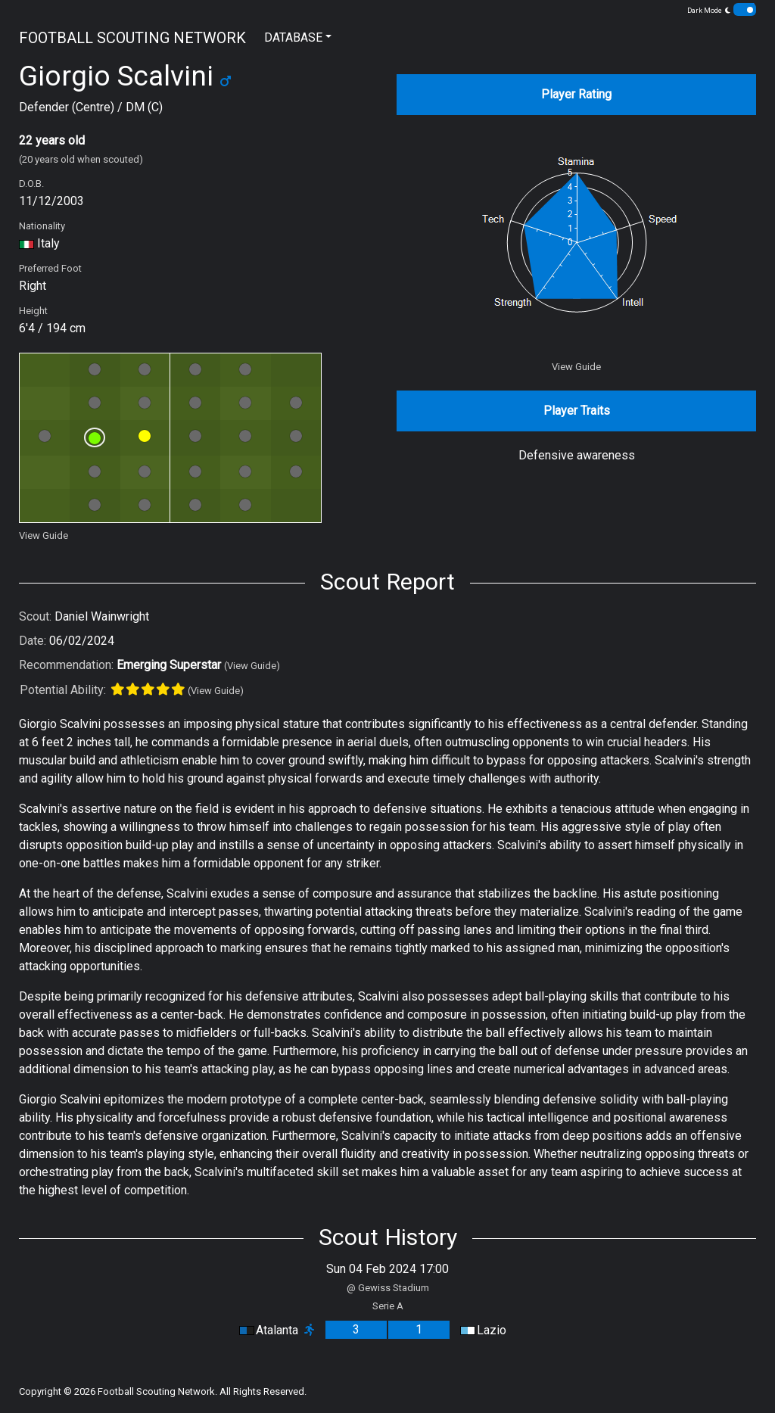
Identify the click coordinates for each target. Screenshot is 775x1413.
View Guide (43, 535)
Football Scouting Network (156, 1391)
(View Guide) (252, 665)
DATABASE (293, 37)
